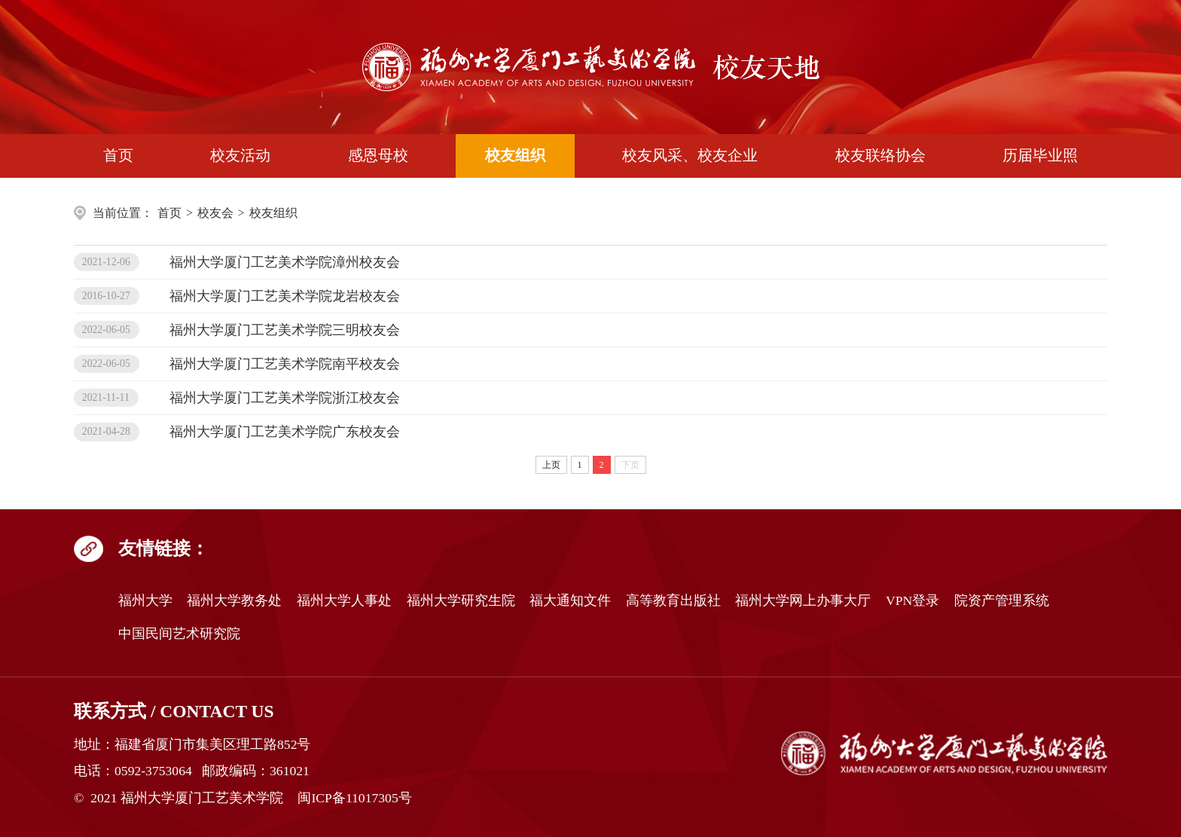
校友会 (215, 212)
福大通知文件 (570, 600)
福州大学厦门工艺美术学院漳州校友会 (284, 262)
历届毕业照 (1040, 155)
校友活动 (240, 155)
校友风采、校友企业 (690, 155)
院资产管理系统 (1001, 600)
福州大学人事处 (344, 600)
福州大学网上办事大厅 (803, 600)
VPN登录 (912, 600)
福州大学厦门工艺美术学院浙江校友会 (284, 397)
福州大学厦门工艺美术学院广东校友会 (284, 431)
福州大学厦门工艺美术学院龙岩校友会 (284, 296)
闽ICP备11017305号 (354, 797)
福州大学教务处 (234, 600)
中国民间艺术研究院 (179, 633)
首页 (118, 155)
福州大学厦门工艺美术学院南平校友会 (284, 363)
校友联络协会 (880, 155)
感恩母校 (378, 155)
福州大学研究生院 (461, 600)
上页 (551, 465)
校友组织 (515, 155)
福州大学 (145, 600)
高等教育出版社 (673, 600)
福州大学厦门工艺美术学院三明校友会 (284, 330)
